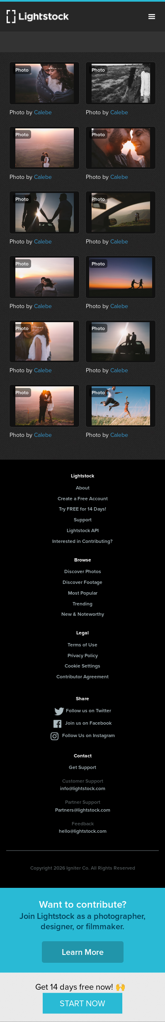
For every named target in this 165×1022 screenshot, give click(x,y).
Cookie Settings (82, 665)
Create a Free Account (83, 498)
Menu (151, 16)
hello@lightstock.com (83, 830)
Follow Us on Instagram (88, 735)
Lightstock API (83, 530)
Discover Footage (82, 582)
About (83, 487)
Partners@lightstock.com (82, 809)
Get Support (82, 767)
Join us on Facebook (88, 722)
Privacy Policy (83, 655)
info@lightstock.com (82, 788)
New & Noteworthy (82, 613)
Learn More (83, 952)
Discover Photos (82, 571)
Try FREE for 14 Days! (82, 508)
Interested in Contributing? (82, 541)
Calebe (43, 112)
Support (83, 519)
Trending (82, 603)
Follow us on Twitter (88, 710)
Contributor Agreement (82, 676)
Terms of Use (82, 644)
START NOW (82, 1003)
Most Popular (82, 592)
